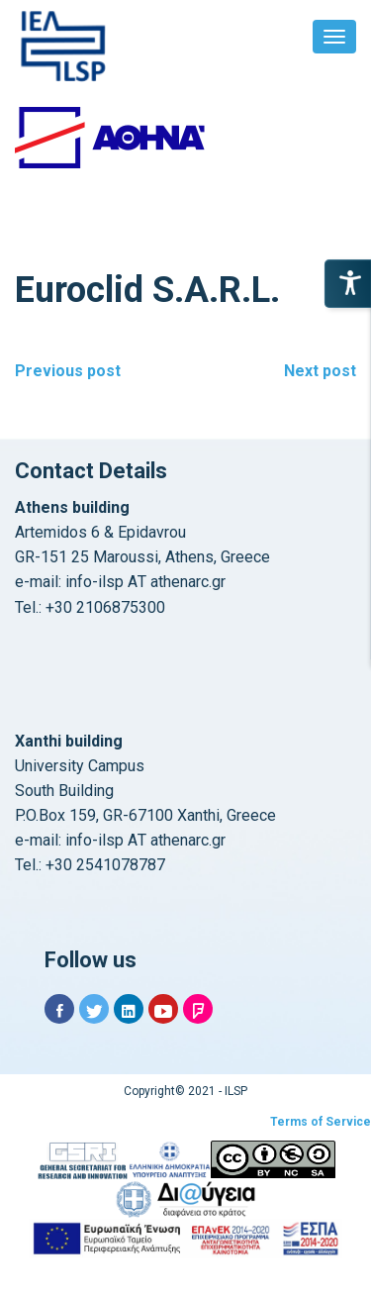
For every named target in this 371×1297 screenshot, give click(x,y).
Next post (320, 370)
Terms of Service (320, 1122)
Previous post (68, 370)
